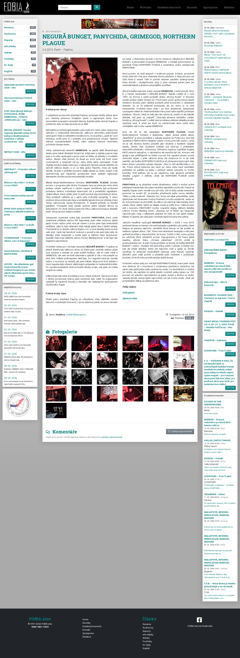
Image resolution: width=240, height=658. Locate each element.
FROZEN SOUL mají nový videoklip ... (216, 173)
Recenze (147, 624)
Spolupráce (210, 7)
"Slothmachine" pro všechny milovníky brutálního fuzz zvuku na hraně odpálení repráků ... (219, 113)
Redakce (229, 7)
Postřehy (147, 641)
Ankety (146, 638)
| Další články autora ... (77, 314)
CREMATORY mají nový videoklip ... (215, 160)
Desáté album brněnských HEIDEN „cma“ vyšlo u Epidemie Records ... (219, 32)
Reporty (147, 631)
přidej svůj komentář (180, 431)
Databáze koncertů (169, 7)
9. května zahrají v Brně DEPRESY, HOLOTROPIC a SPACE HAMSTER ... (217, 83)
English (146, 648)
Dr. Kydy (147, 644)
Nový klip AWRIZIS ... (214, 44)
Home (130, 7)
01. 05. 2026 (10, 317)
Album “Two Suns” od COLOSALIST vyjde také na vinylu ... (217, 56)
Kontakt (192, 7)
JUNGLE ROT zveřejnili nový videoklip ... (217, 127)
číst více (30, 91)
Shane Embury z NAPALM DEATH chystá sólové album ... (218, 70)
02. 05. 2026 (10, 329)
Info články (148, 634)
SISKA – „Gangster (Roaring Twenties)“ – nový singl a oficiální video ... (217, 98)
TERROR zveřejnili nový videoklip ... (215, 139)
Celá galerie (128, 292)
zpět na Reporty (51, 32)
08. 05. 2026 (10, 365)
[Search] (74, 7)
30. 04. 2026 (10, 305)
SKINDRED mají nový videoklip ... (219, 150)
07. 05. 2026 (10, 341)
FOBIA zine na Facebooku (199, 622)
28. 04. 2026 (10, 293)
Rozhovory (148, 627)
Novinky (145, 7)
